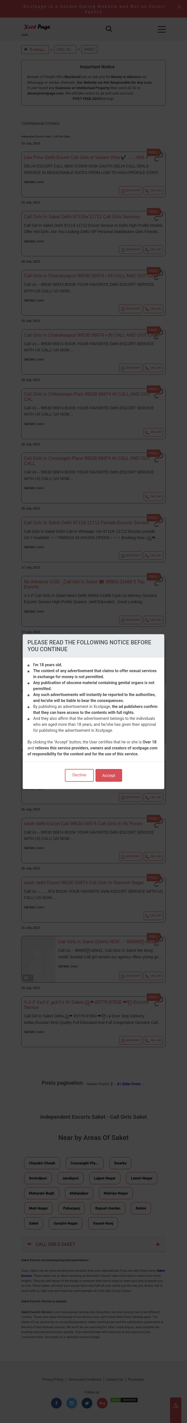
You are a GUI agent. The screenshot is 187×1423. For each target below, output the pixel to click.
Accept (108, 775)
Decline (79, 774)
